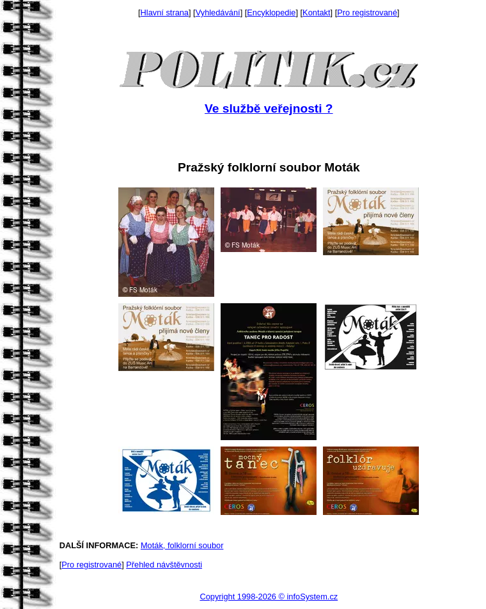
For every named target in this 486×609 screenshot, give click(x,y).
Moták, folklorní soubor (182, 545)
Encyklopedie (271, 12)
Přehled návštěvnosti (164, 564)
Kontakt (316, 12)
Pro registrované (367, 12)
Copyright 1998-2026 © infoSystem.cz (269, 596)
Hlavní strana (165, 12)
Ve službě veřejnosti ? (269, 108)
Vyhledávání (218, 12)
